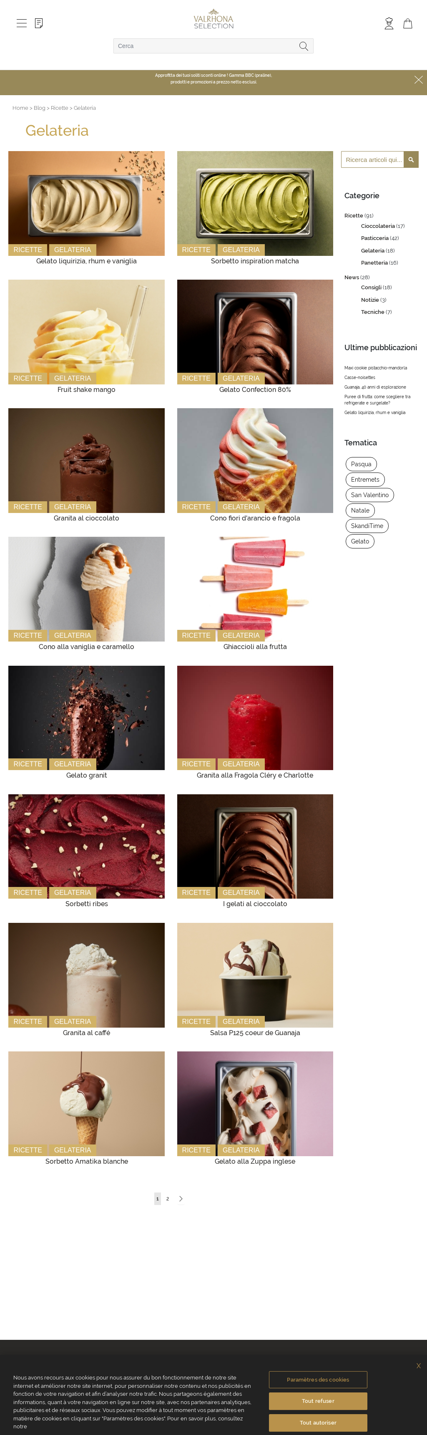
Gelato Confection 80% (255, 390)
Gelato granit (86, 775)
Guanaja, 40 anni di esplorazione (375, 387)
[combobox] (213, 45)
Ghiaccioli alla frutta (255, 647)
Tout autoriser (318, 1423)
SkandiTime (367, 526)
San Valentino (370, 495)
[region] (213, 1395)
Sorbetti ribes (86, 904)
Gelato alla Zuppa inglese (255, 1161)
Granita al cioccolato (86, 518)
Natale (360, 510)
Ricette (27, 249)
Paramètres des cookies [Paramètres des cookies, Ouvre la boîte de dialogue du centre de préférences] (318, 1380)
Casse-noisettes (359, 377)
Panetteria (375, 263)
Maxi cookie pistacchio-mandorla (375, 368)
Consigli (372, 287)
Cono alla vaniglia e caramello (86, 647)
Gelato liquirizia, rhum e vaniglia (86, 261)
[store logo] (213, 19)
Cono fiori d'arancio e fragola (255, 518)
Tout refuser (318, 1401)
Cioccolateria (378, 226)
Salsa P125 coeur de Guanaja (255, 1033)
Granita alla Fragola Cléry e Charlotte (255, 775)
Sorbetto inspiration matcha (255, 261)
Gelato (360, 541)
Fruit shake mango (87, 390)
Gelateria (72, 249)
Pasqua (361, 464)
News (352, 277)
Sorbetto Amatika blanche (86, 1161)
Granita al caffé (86, 1033)
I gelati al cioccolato (255, 904)
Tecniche (373, 312)
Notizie (370, 300)
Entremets (365, 479)
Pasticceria (375, 238)
